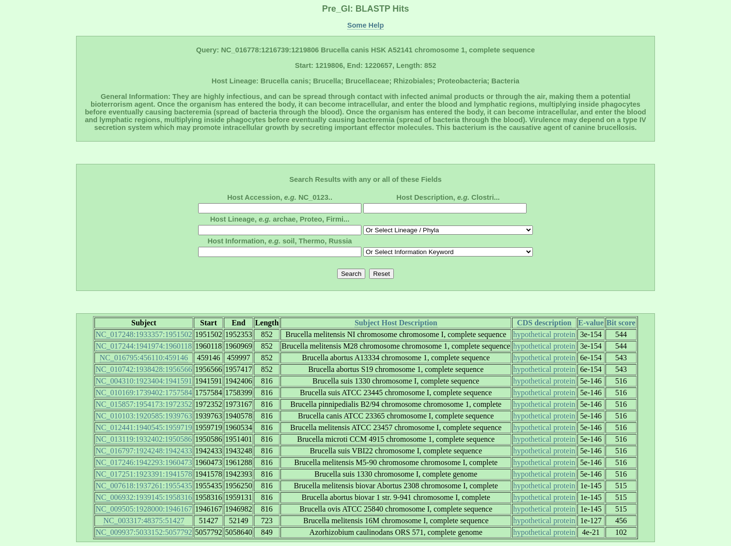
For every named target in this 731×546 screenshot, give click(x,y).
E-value (591, 323)
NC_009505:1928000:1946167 (143, 509)
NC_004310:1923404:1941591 (143, 381)
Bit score (621, 323)
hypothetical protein (544, 334)
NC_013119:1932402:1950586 (144, 439)
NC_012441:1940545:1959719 (143, 427)
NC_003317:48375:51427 (143, 520)
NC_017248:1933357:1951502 (143, 334)
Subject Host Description (396, 323)
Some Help (365, 25)
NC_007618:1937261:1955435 (143, 486)
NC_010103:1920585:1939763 (143, 416)
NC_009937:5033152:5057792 (143, 532)
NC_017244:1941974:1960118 (144, 346)
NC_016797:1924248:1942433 (143, 451)
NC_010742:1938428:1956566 (143, 369)
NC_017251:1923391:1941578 (143, 474)
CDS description (544, 323)
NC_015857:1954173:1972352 (143, 404)
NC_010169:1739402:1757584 (143, 392)
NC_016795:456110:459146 (144, 357)
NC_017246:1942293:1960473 (143, 462)
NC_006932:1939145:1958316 (143, 497)
